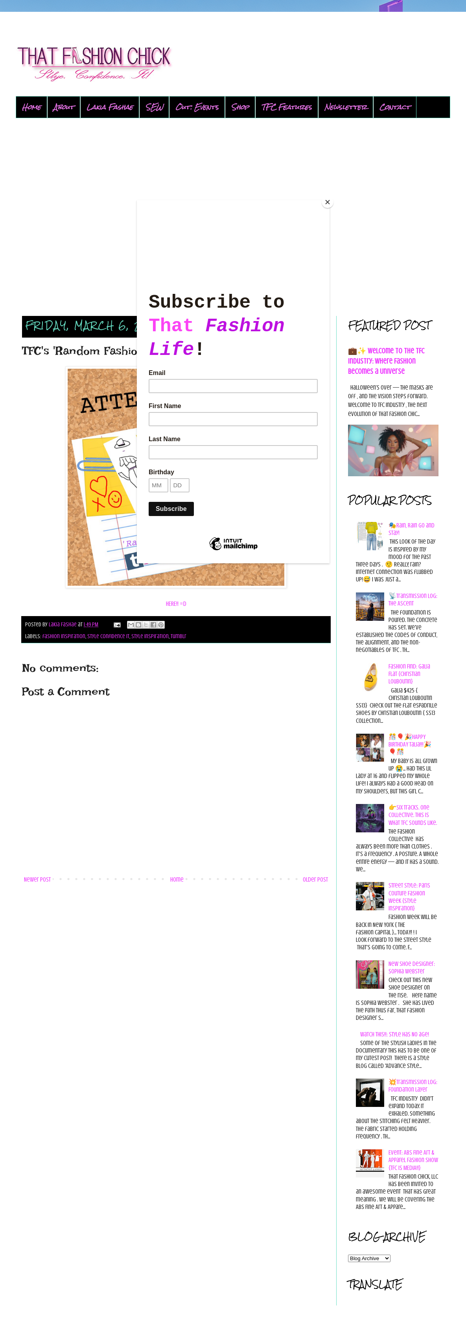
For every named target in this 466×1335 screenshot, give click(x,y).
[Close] (327, 202)
